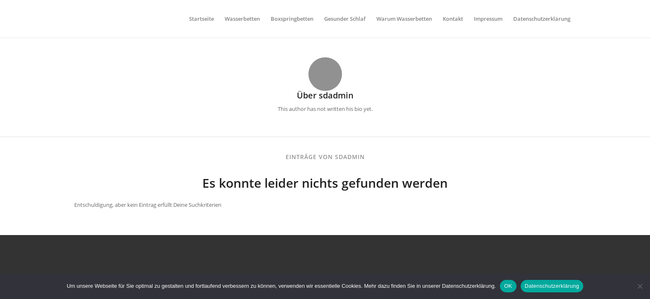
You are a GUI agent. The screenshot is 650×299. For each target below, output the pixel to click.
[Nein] (639, 286)
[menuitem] (201, 18)
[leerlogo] (76, 18)
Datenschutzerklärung (552, 286)
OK (508, 286)
